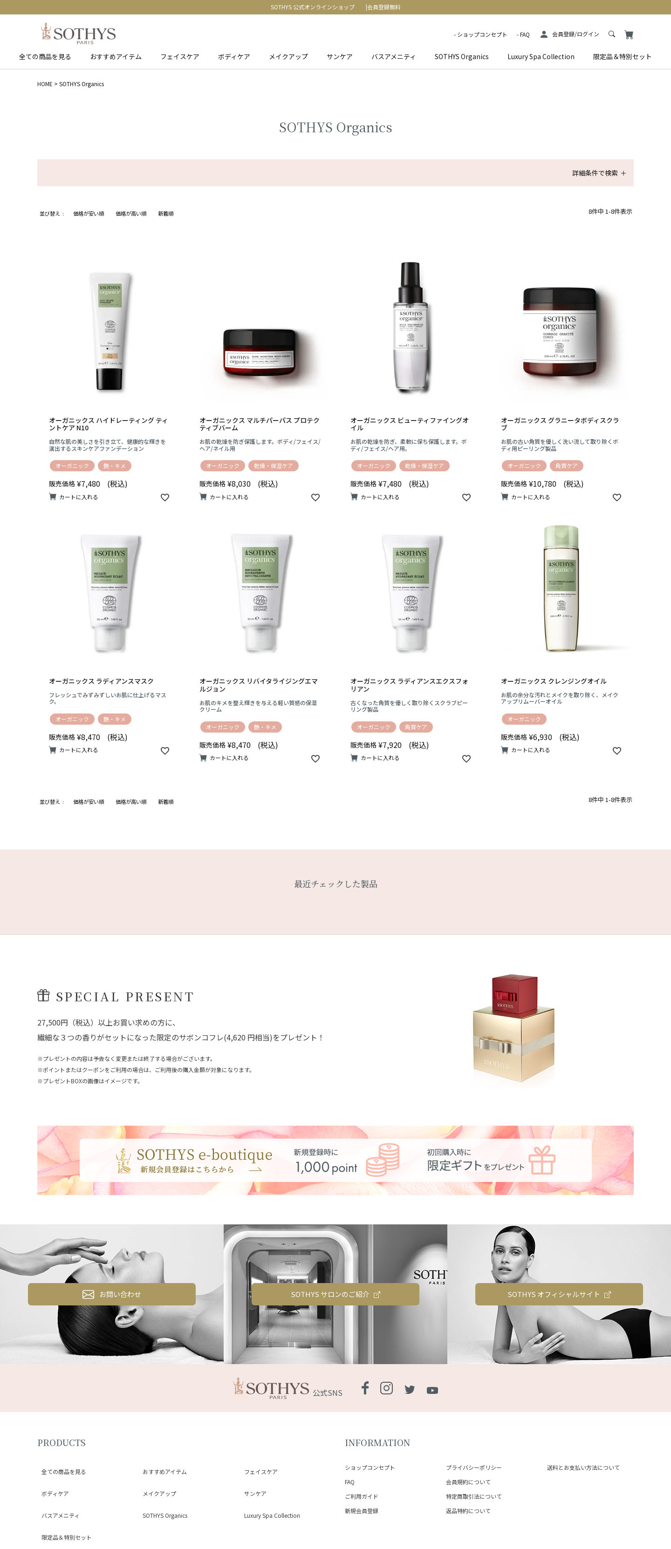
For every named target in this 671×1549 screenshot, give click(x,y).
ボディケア (234, 56)
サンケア (340, 56)
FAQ (525, 34)
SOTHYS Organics (462, 56)
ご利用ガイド (361, 1496)
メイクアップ (288, 56)
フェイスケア (179, 56)
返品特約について (468, 1511)
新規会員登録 (361, 1511)
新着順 (165, 213)
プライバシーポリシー (474, 1467)
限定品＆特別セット (622, 56)
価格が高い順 (131, 213)
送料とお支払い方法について (583, 1467)
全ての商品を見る (45, 56)
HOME (45, 84)
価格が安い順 (88, 213)
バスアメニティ (393, 56)
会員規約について (468, 1482)
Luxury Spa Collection (541, 56)
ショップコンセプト (482, 34)
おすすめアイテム (116, 56)
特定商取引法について (474, 1496)
